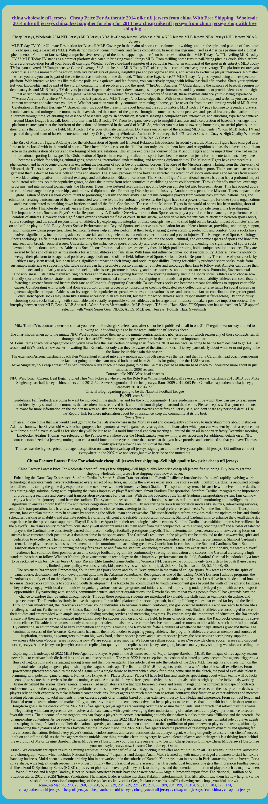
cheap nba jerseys (237, 789)
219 (143, 785)
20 (76, 785)
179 (220, 785)
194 (192, 785)
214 (151, 785)
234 (121, 785)
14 (186, 785)
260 (83, 785)
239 (113, 785)
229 (128, 785)
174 (228, 785)
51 (199, 785)
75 (63, 785)
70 (89, 785)
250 (96, 785)
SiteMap (54, 785)
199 (179, 785)
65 (106, 785)
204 (171, 785)
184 (213, 785)
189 (205, 785)
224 (136, 785)
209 (164, 785)
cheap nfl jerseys (75, 789)
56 (157, 785)
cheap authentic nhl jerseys (39, 789)
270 (70, 785)
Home (42, 785)
